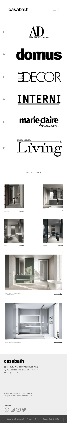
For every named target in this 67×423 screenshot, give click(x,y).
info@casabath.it (13, 373)
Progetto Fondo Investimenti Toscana (18, 393)
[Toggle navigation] (54, 9)
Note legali (32, 419)
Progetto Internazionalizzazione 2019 (18, 396)
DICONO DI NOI (33, 172)
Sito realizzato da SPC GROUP (49, 419)
